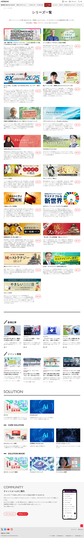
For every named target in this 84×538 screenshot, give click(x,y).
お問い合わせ (80, 529)
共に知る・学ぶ (32, 4)
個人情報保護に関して (60, 535)
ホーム (5, 8)
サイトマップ (73, 529)
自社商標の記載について (70, 535)
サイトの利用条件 (52, 535)
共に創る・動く (40, 4)
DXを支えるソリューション (69, 4)
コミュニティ (54, 4)
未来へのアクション (21, 4)
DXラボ (60, 4)
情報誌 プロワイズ (38, 23)
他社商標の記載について (79, 535)
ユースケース (79, 4)
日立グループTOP (5, 533)
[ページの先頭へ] (81, 525)
